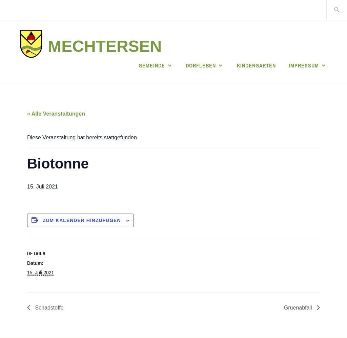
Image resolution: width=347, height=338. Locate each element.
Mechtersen (105, 46)
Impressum (304, 65)
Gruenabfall (298, 308)
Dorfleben (201, 65)
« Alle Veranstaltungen (56, 114)
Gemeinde (152, 65)
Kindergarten (256, 65)
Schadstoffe (49, 308)
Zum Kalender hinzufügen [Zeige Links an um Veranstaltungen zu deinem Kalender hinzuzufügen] (82, 220)
